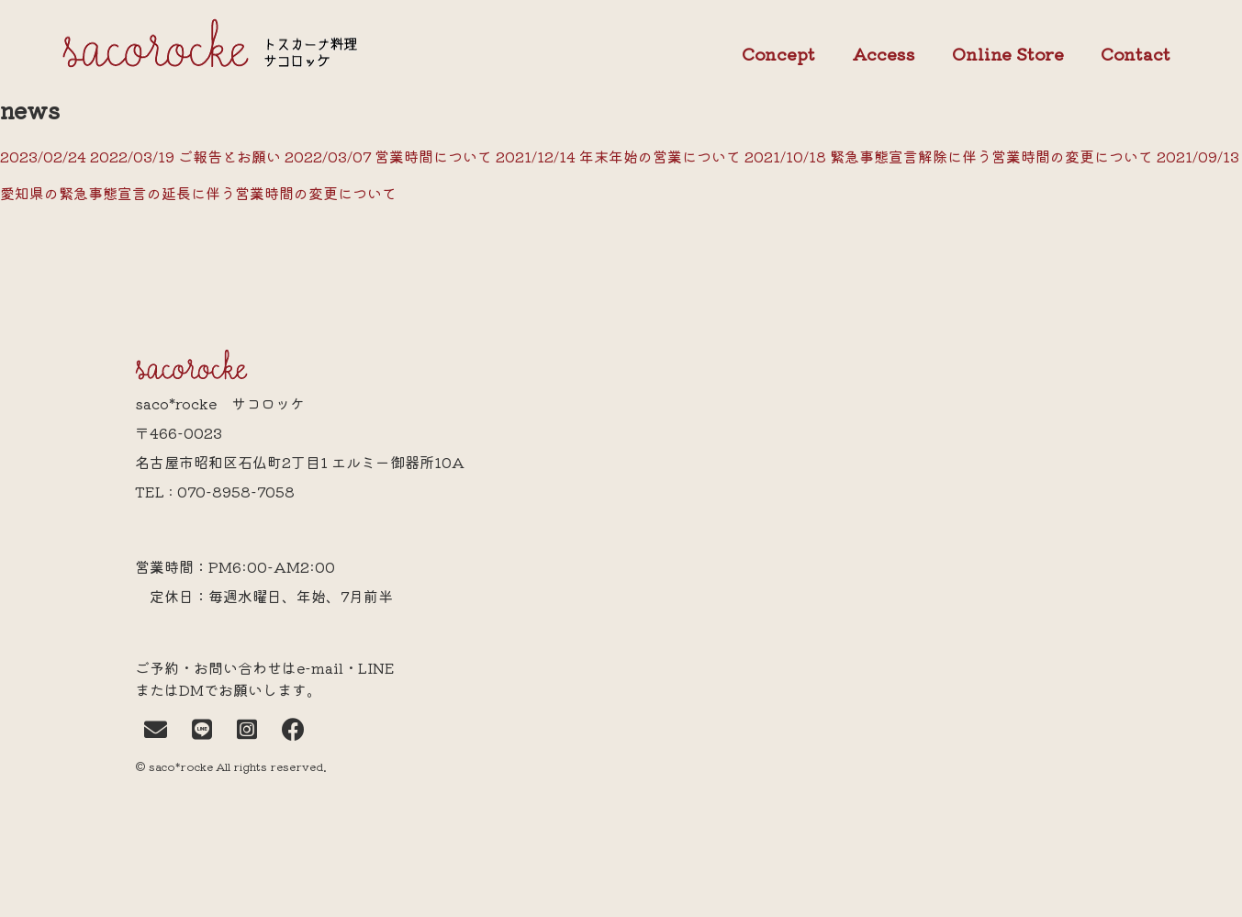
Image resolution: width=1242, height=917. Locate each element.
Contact (1135, 54)
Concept (778, 54)
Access (883, 53)
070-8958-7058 (236, 491)
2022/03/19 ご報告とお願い (185, 156)
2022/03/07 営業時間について (386, 156)
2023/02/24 (45, 156)
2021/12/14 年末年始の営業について (616, 156)
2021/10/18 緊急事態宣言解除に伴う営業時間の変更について (947, 156)
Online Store (1008, 54)
